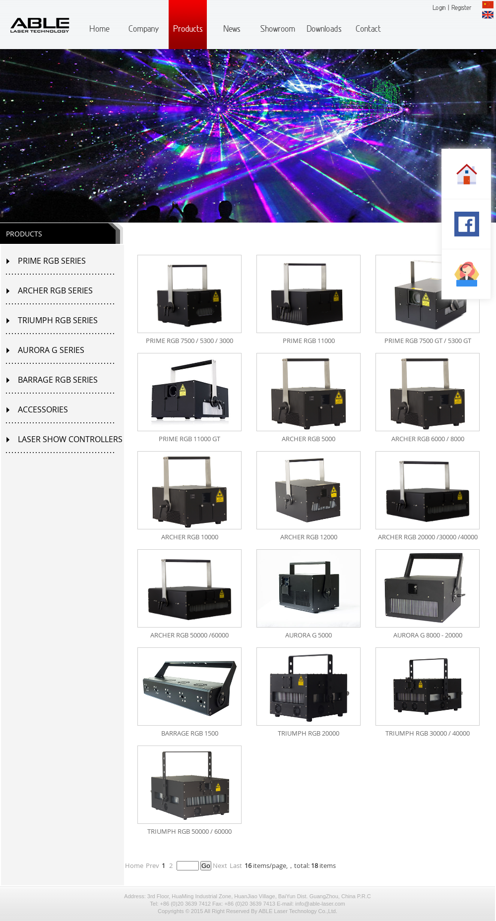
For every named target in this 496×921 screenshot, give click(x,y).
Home (134, 865)
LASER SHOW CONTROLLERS (70, 439)
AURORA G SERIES (51, 350)
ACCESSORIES (43, 409)
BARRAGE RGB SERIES (58, 379)
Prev (152, 865)
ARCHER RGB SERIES (55, 290)
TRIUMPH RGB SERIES (58, 320)
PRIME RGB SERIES (52, 260)
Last (236, 865)
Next (220, 865)
